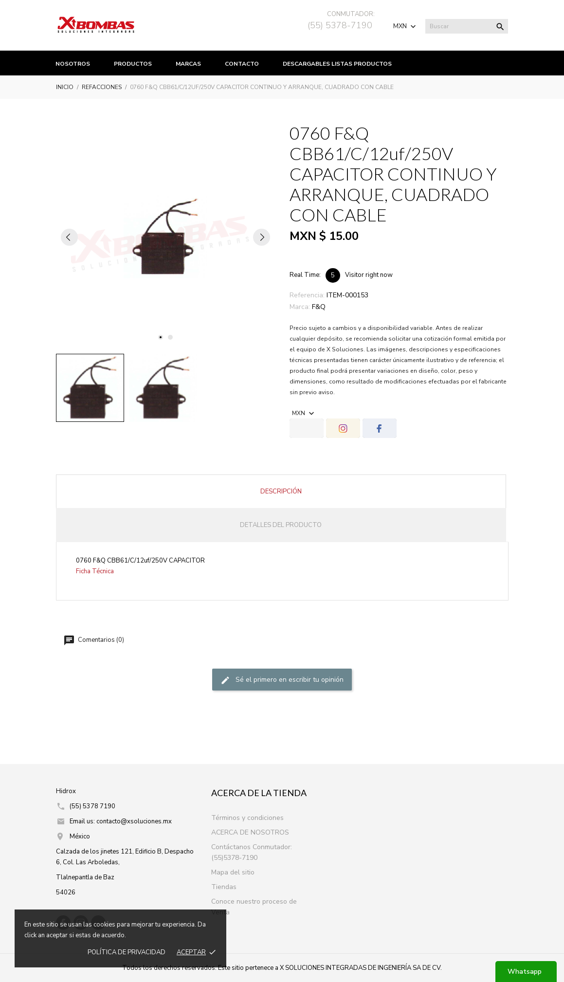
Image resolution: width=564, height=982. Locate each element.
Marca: (300, 306)
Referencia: (307, 295)
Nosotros (72, 64)
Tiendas (224, 886)
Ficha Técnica (95, 571)
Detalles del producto (281, 525)
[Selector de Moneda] (405, 26)
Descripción (281, 491)
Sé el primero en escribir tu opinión (282, 680)
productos (133, 64)
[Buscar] (466, 26)
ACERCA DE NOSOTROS (250, 832)
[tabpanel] (165, 236)
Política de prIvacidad (126, 952)
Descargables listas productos (337, 64)
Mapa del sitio (233, 872)
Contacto (242, 64)
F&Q (319, 306)
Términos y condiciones (247, 817)
